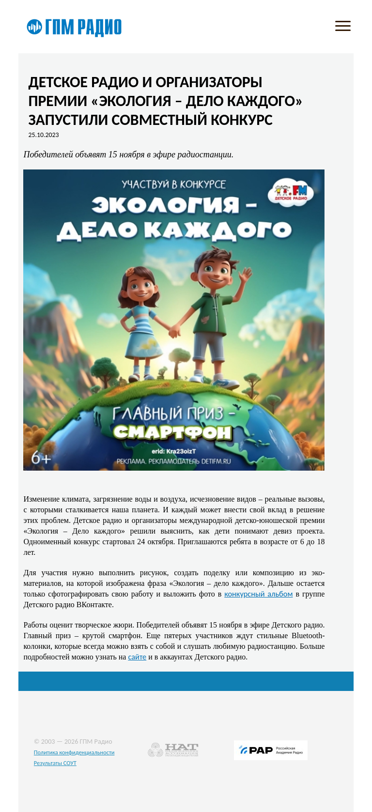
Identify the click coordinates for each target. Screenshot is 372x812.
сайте (137, 656)
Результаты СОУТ (55, 762)
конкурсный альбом (258, 593)
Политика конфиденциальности (74, 752)
